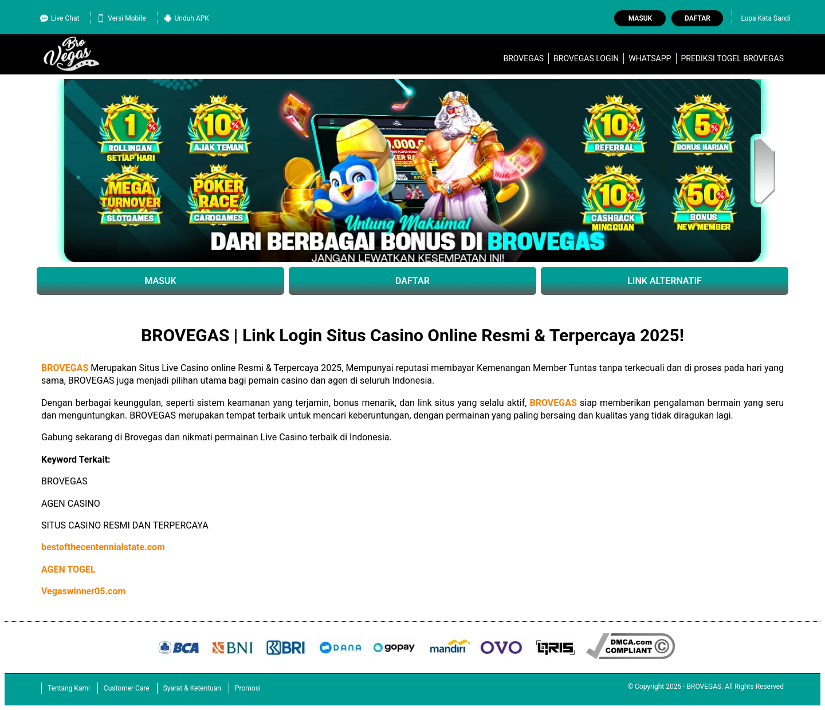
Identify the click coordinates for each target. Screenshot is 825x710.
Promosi (248, 688)
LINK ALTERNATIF (664, 280)
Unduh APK (186, 18)
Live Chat (59, 18)
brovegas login (586, 58)
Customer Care (127, 688)
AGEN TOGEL (68, 569)
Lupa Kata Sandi (766, 18)
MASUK (160, 280)
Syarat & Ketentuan (192, 688)
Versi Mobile (121, 18)
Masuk (640, 18)
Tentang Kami (69, 688)
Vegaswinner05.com (83, 591)
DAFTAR (412, 280)
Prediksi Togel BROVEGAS (732, 58)
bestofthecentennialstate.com (103, 547)
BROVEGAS (523, 58)
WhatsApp (649, 58)
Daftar (697, 18)
